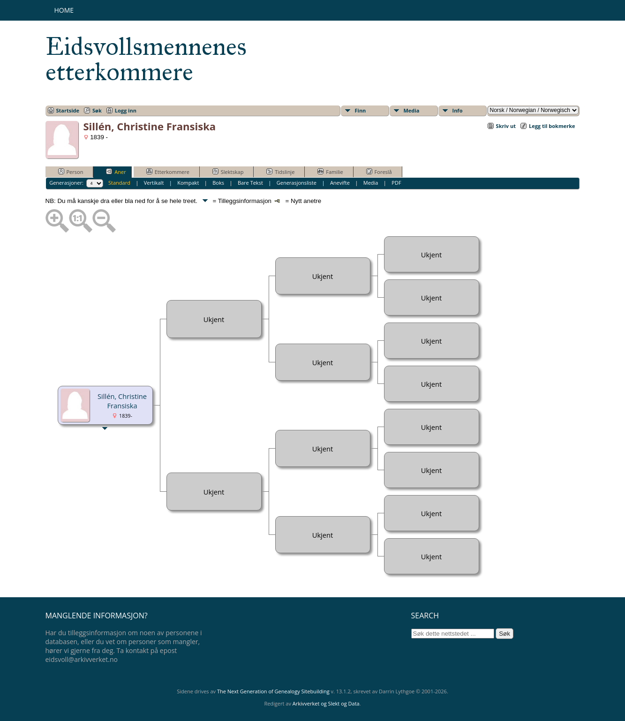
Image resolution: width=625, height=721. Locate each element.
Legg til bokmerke (552, 125)
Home (64, 10)
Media (412, 110)
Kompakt (188, 182)
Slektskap (228, 171)
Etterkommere (167, 171)
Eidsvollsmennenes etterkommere (146, 59)
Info (457, 110)
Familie (330, 171)
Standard (119, 182)
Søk (97, 110)
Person (70, 171)
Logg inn (125, 110)
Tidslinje (280, 171)
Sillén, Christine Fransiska (122, 400)
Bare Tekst (250, 182)
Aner (116, 171)
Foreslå (379, 171)
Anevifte (340, 182)
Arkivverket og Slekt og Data (326, 703)
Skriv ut (506, 125)
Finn (360, 110)
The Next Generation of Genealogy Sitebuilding (273, 691)
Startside (68, 110)
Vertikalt (154, 182)
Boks (218, 182)
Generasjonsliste (296, 182)
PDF (396, 182)
